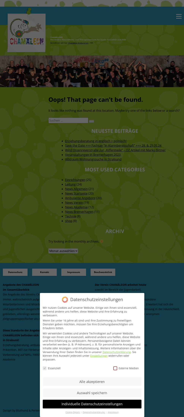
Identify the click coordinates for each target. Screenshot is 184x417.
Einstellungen (99, 355)
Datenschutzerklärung (117, 352)
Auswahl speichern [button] (92, 393)
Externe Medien (126, 368)
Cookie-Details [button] (73, 412)
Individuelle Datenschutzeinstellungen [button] (92, 404)
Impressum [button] (113, 412)
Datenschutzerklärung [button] (94, 412)
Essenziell (52, 368)
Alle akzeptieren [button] (92, 381)
